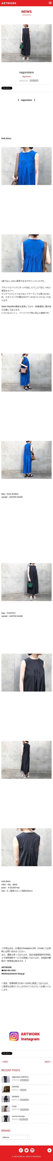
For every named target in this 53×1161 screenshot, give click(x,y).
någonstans (26, 77)
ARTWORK (9, 3)
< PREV (4, 1062)
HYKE (14, 1106)
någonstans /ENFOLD (20, 1077)
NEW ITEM (34, 80)
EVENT (23, 1090)
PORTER (15, 1087)
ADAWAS (15, 1097)
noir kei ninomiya (18, 1116)
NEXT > (48, 1062)
